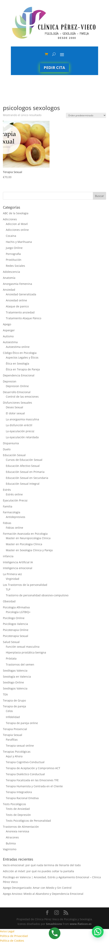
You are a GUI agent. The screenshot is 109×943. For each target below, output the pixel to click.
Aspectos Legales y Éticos (22, 357)
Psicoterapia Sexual (15, 636)
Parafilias (12, 739)
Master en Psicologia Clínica (24, 544)
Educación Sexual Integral (22, 483)
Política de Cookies (12, 940)
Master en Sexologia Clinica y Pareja (29, 550)
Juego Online (14, 248)
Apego (7, 324)
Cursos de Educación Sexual (24, 460)
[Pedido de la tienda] (86, 115)
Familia (7, 506)
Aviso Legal (7, 931)
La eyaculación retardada (22, 437)
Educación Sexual (14, 455)
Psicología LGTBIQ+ (18, 612)
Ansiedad (9, 289)
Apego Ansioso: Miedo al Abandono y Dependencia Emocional (43, 894)
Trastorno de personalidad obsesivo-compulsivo (37, 595)
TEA (5, 694)
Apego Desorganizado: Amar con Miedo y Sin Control (37, 888)
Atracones (12, 837)
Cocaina (11, 236)
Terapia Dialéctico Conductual (25, 774)
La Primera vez (12, 574)
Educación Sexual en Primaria (25, 472)
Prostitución (13, 260)
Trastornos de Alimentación (21, 826)
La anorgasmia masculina (22, 419)
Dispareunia (11, 443)
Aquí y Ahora (14, 756)
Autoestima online (18, 347)
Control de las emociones (22, 396)
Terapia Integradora (19, 792)
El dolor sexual (15, 413)
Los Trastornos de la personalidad (25, 585)
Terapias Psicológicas (17, 751)
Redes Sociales (15, 266)
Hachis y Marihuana (19, 242)
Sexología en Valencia (17, 676)
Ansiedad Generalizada (21, 294)
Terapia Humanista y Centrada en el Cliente (34, 786)
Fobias (7, 523)
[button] (98, 932)
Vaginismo (9, 849)
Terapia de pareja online (22, 723)
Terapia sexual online (20, 745)
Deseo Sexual (14, 407)
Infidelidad (13, 717)
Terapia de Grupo (14, 700)
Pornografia (13, 254)
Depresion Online (17, 386)
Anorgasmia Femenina (17, 284)
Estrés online (14, 494)
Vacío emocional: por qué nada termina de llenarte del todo (42, 865)
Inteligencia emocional (17, 568)
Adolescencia (11, 272)
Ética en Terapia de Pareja (23, 369)
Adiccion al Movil (17, 224)
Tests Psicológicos (14, 804)
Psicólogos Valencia (15, 624)
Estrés (7, 490)
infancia (8, 556)
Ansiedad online (16, 300)
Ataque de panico (17, 306)
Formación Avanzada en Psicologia (25, 533)
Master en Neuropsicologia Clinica (28, 538)
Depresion (9, 381)
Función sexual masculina (22, 646)
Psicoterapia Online (15, 630)
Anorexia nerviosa (17, 831)
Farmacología (11, 512)
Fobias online (14, 527)
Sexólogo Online (13, 682)
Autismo (8, 336)
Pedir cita (54, 67)
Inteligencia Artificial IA (18, 562)
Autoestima (10, 342)
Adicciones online (17, 230)
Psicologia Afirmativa (16, 607)
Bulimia (11, 843)
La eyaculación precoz (20, 431)
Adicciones (10, 219)
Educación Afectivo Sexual (23, 466)
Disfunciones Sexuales (17, 402)
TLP (8, 589)
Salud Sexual (11, 642)
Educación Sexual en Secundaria (27, 478)
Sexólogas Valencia (15, 670)
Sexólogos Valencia (15, 688)
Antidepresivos (15, 517)
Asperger (9, 330)
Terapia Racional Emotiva (22, 798)
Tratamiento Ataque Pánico (23, 318)
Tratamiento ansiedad (20, 312)
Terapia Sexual (12, 735)
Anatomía (9, 278)
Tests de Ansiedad (18, 809)
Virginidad (12, 579)
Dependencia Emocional (18, 375)
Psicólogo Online (13, 618)
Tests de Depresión (18, 815)
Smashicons (54, 924)
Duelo (6, 449)
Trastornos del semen (20, 664)
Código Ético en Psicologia (20, 353)
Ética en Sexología (17, 363)
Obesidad (9, 601)
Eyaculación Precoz (15, 500)
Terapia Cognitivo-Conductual (25, 762)
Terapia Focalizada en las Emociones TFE (32, 780)
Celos (9, 711)
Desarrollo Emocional (17, 392)
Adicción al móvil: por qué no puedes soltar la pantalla (38, 871)
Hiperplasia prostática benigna (26, 652)
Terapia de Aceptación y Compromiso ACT (33, 768)
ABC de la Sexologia (15, 213)
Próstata (11, 658)
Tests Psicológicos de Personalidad (28, 820)
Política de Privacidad (14, 936)
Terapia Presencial (15, 729)
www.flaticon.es (81, 924)
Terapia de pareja (14, 706)
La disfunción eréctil (19, 425)
